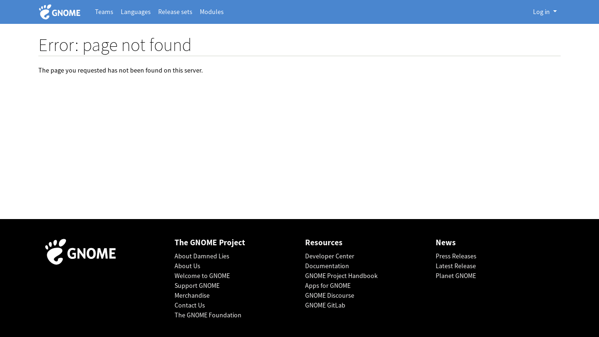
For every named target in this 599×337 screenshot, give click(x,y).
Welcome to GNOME (202, 275)
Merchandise (192, 295)
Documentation (327, 266)
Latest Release (456, 266)
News (446, 243)
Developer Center (329, 256)
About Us (187, 266)
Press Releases (456, 256)
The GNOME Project (210, 243)
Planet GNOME (456, 275)
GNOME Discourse (329, 295)
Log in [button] (542, 11)
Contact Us (190, 305)
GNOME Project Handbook (341, 275)
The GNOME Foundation (208, 315)
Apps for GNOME (328, 285)
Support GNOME (197, 285)
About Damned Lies (202, 256)
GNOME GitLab (325, 305)
